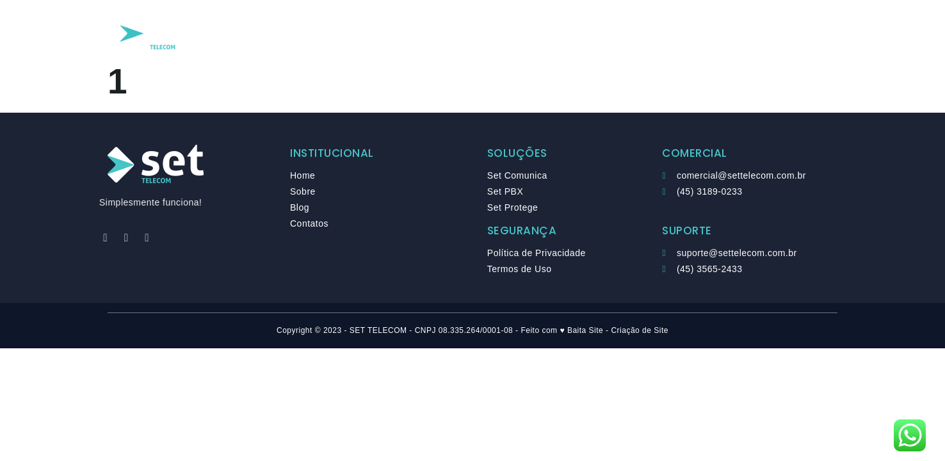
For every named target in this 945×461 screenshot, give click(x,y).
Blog (523, 33)
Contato (582, 33)
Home (346, 33)
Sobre (472, 33)
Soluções (409, 33)
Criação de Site (639, 330)
